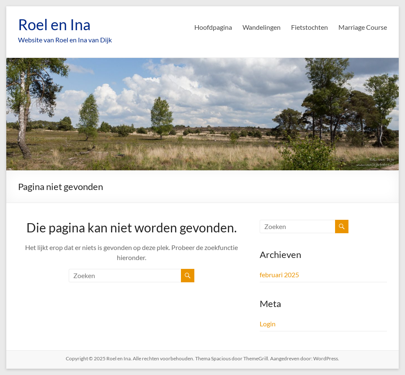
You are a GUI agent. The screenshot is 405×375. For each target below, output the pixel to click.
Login (268, 324)
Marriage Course (362, 27)
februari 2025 (279, 275)
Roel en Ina (54, 24)
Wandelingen (261, 27)
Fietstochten (309, 27)
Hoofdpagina (213, 27)
